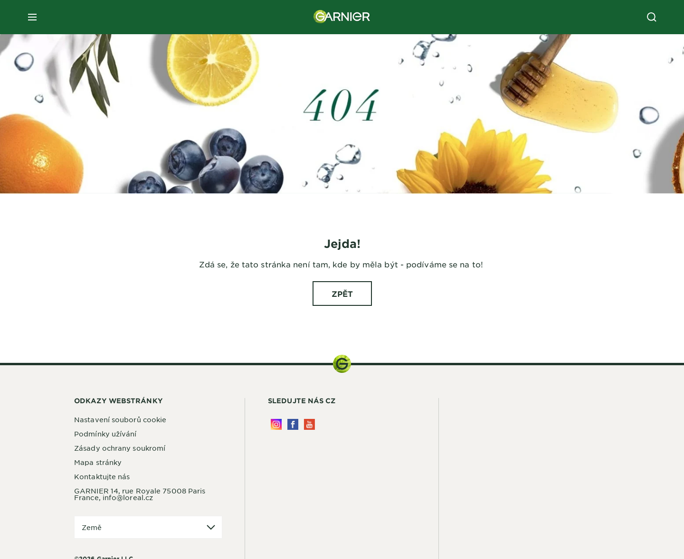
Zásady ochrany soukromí (119, 448)
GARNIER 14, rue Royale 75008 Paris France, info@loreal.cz (139, 494)
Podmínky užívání (105, 433)
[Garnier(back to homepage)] (342, 17)
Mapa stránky (98, 462)
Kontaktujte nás (102, 476)
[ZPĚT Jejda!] (342, 293)
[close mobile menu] (32, 17)
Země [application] (92, 527)
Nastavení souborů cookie (120, 419)
